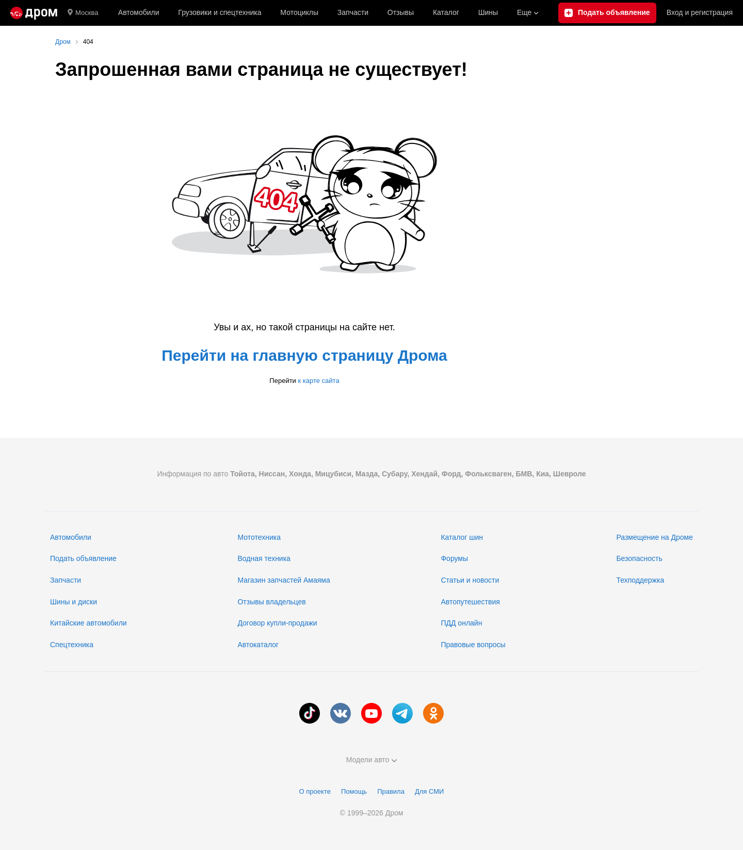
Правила (391, 791)
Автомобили (138, 12)
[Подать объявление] (607, 13)
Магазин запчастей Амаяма (283, 580)
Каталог (446, 12)
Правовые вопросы (473, 644)
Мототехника (259, 537)
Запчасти (352, 12)
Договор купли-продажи (277, 623)
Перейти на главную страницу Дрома (304, 355)
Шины (488, 12)
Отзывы (400, 12)
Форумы (454, 558)
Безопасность (639, 558)
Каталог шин (462, 537)
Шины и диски (73, 602)
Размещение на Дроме (654, 537)
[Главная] (33, 13)
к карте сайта (318, 380)
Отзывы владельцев (271, 602)
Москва (83, 13)
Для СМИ (429, 791)
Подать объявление (83, 558)
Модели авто (371, 760)
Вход (700, 13)
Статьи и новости (470, 580)
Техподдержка (640, 580)
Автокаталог (258, 644)
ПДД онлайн (461, 623)
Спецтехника (71, 644)
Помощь (354, 791)
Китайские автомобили (88, 623)
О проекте (315, 791)
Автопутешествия (470, 602)
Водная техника (263, 558)
